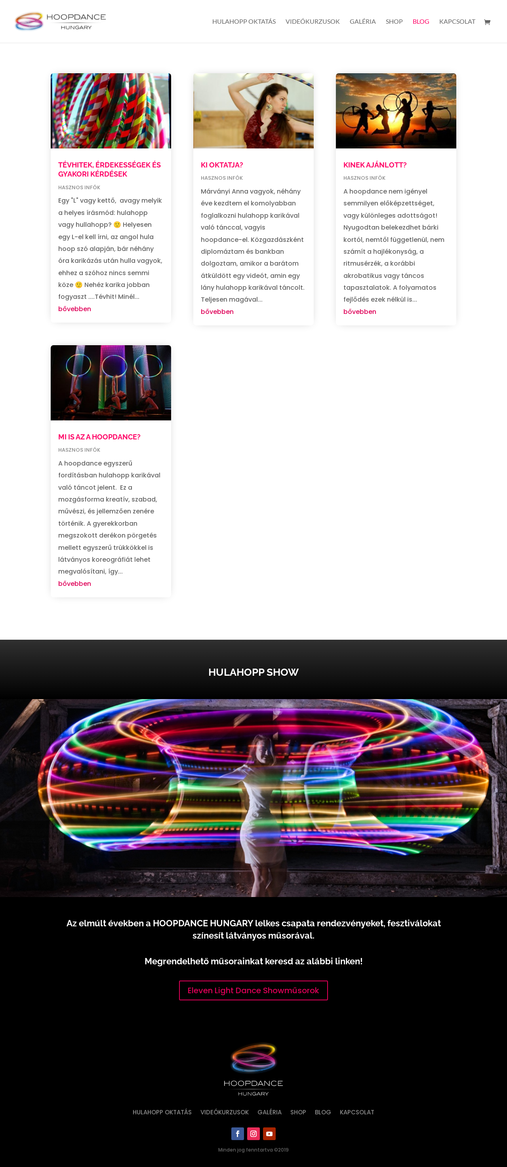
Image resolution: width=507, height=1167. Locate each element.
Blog (421, 22)
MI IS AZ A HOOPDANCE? (99, 437)
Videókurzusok (313, 22)
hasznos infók (79, 187)
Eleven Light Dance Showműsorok (253, 990)
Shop (394, 22)
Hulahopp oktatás (244, 22)
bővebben (74, 309)
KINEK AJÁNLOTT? (375, 165)
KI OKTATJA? (222, 165)
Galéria (363, 22)
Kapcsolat (457, 22)
